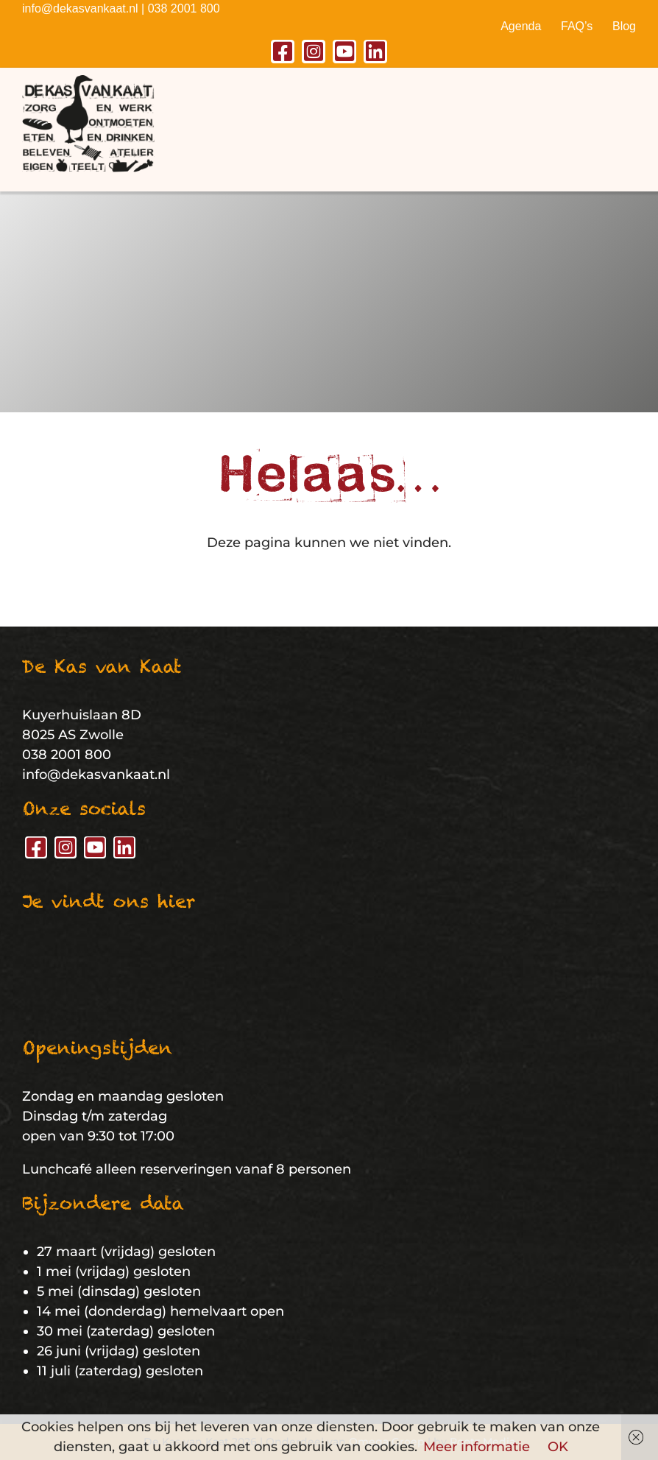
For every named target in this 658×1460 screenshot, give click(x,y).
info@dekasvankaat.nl (80, 8)
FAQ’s (576, 26)
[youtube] (344, 51)
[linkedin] (375, 51)
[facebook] (282, 51)
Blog (624, 26)
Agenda (520, 26)
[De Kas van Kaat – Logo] (88, 82)
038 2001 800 (184, 8)
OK (558, 1447)
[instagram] (313, 51)
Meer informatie (476, 1447)
